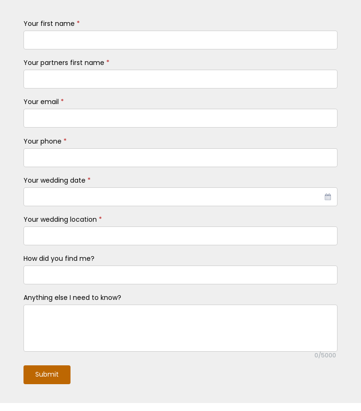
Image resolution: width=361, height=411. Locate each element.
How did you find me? (59, 258)
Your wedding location (63, 219)
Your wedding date (57, 180)
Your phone (45, 141)
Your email (44, 101)
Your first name (52, 23)
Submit (47, 374)
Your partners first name (67, 62)
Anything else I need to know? (72, 297)
